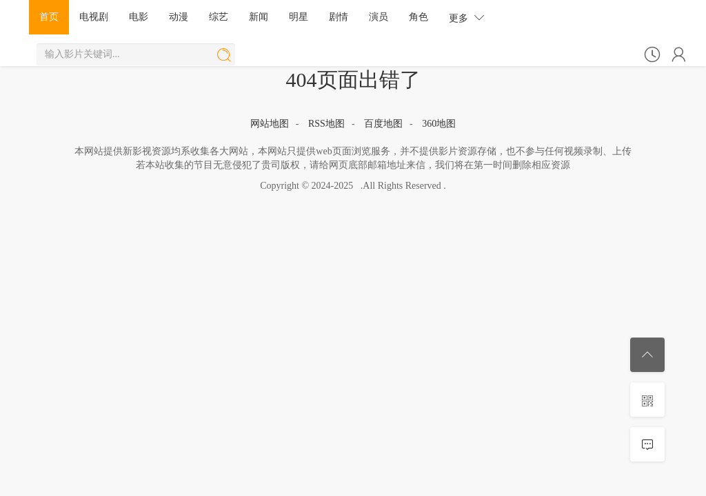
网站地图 (269, 123)
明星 (298, 17)
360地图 (439, 123)
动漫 (178, 17)
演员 (378, 17)
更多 (467, 17)
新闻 (258, 17)
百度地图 (383, 123)
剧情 (338, 17)
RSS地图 (326, 123)
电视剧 (93, 17)
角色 (418, 17)
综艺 (218, 17)
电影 (138, 17)
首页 (49, 17)
